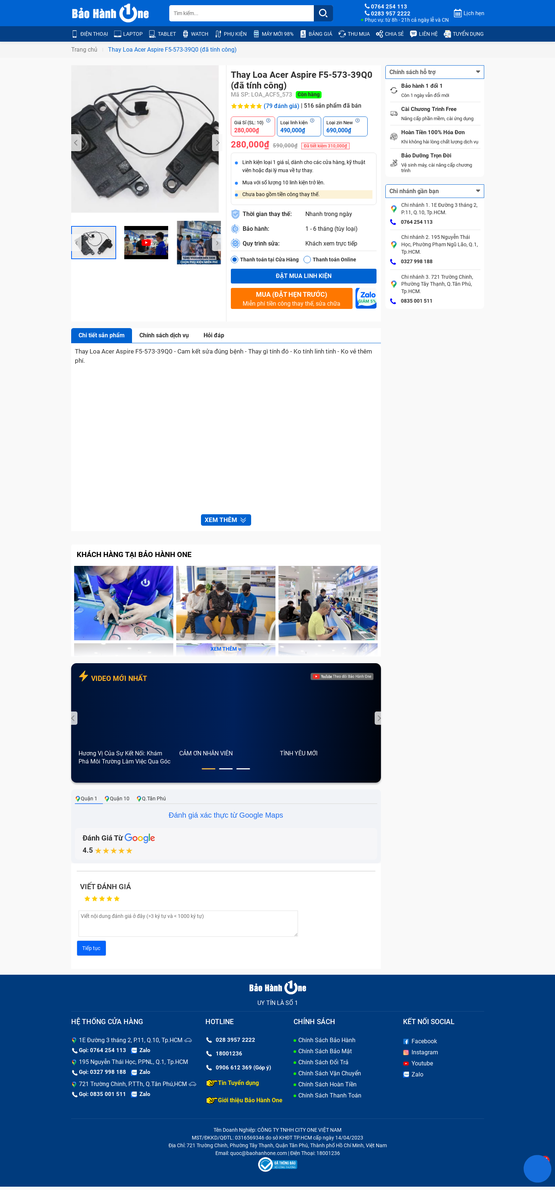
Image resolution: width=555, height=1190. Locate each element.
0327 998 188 (411, 262)
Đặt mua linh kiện (304, 275)
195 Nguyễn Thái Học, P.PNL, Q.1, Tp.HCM (133, 1065)
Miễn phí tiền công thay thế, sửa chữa (292, 298)
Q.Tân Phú (151, 802)
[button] (208, 772)
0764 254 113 (411, 222)
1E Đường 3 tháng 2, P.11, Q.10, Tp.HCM (131, 1043)
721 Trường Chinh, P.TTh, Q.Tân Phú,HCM (133, 1087)
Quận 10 (116, 802)
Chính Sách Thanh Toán (329, 1098)
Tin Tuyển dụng (232, 1086)
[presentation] (76, 142)
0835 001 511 (411, 301)
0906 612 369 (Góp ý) (238, 1071)
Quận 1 (86, 802)
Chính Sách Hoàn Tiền (327, 1087)
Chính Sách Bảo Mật (325, 1054)
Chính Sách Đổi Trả (323, 1065)
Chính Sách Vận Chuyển (329, 1076)
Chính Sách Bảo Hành (326, 1043)
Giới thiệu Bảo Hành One (244, 1104)
